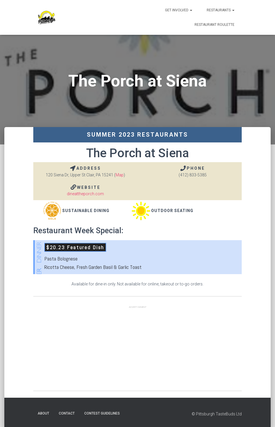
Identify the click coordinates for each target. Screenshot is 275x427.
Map (120, 175)
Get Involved (178, 10)
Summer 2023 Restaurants (137, 134)
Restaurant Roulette (214, 25)
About (43, 413)
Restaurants (220, 10)
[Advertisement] (137, 350)
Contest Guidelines (102, 413)
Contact (67, 413)
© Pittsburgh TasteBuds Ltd (217, 414)
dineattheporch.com (85, 193)
